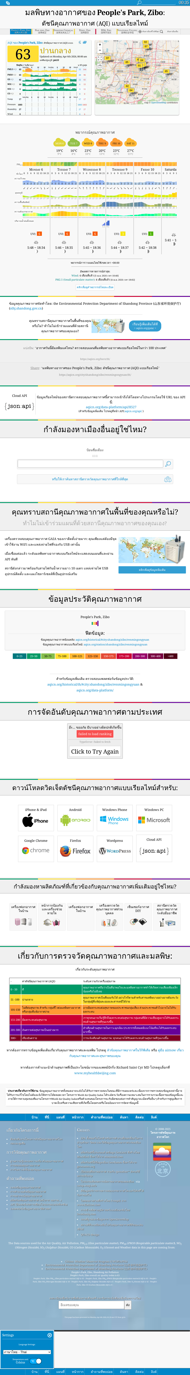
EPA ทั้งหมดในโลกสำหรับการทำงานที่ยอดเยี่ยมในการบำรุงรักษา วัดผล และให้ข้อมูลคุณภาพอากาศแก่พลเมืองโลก (109, 1292)
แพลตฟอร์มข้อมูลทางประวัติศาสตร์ (30, 1358)
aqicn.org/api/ (133, 411)
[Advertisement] (95, 724)
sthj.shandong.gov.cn (26, 308)
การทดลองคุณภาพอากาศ (25, 1314)
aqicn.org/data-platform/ (95, 690)
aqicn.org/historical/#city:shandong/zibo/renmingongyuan (112, 639)
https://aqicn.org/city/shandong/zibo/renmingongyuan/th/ (95, 374)
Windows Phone (115, 867)
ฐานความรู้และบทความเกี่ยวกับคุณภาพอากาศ (36, 1310)
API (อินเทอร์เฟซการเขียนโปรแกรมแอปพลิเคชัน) (38, 1353)
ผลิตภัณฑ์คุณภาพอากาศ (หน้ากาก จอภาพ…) (36, 1349)
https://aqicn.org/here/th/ (95, 359)
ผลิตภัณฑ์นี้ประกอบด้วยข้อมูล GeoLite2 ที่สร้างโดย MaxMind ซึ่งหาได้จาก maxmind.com (108, 1304)
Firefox (75, 898)
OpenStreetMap (158, 102)
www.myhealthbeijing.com (95, 1222)
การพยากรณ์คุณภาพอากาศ (26, 1345)
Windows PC (154, 867)
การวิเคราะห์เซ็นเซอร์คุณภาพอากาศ (31, 1318)
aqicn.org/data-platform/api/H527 (111, 407)
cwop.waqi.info (87, 1334)
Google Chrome (36, 898)
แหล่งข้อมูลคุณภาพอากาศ (25, 1336)
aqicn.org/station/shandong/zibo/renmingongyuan (115, 644)
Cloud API (154, 897)
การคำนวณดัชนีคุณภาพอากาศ (28, 1341)
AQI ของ (24, 42)
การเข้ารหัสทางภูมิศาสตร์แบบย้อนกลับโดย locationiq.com (103, 1361)
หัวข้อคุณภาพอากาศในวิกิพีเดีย (128, 1199)
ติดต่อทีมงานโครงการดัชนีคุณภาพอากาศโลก (36, 1288)
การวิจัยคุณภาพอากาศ (26, 1301)
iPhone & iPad (36, 867)
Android (75, 867)
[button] (139, 67)
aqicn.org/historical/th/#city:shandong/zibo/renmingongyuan (93, 684)
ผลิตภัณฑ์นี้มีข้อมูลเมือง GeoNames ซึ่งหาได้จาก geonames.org (107, 1313)
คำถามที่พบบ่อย (20, 1327)
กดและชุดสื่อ (17, 1292)
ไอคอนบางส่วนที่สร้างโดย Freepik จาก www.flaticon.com (101, 1352)
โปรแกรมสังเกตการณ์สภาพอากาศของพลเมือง (107, 1330)
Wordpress (115, 898)
